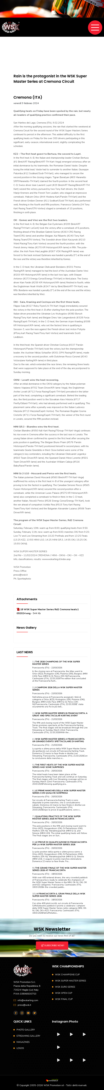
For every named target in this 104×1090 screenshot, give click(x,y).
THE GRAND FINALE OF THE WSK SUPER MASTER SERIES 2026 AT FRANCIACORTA (59, 869)
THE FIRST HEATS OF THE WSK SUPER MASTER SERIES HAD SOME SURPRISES (58, 766)
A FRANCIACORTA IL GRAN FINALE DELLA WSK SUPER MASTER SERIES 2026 (58, 895)
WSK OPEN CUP (63, 993)
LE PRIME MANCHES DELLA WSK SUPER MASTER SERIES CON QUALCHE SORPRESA (58, 791)
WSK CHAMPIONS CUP (67, 974)
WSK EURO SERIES (65, 986)
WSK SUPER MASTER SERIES (70, 980)
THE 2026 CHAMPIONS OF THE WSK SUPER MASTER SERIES (56, 663)
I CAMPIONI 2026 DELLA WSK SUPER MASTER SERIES (57, 688)
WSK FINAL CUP (64, 999)
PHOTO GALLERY (25, 1029)
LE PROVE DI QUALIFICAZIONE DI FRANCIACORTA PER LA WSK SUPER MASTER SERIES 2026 (59, 843)
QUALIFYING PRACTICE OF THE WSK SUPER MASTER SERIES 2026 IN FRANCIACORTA (56, 817)
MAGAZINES (23, 1042)
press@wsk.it (24, 1005)
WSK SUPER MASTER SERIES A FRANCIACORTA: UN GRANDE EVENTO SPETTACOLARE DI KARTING (58, 740)
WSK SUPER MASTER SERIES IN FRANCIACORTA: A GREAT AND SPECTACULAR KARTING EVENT (59, 714)
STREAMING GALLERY (28, 1035)
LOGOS (20, 1048)
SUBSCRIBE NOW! (52, 945)
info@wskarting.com (28, 1000)
